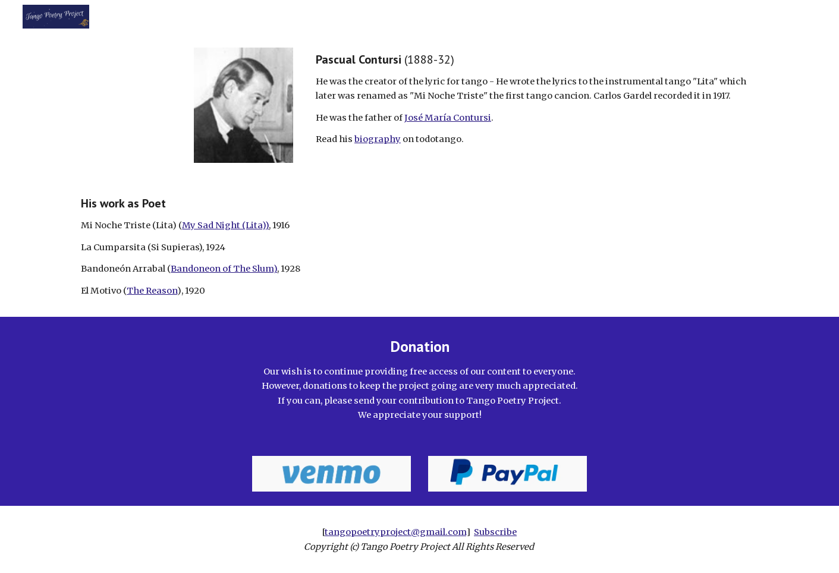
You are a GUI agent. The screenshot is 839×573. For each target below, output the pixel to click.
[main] (537, 100)
